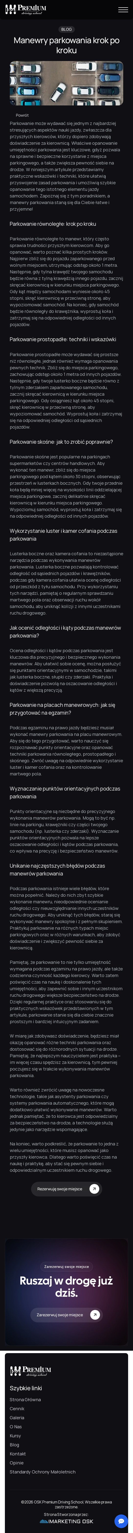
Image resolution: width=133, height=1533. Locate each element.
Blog (14, 1445)
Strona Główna (25, 1399)
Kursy (15, 1436)
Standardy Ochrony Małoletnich (43, 1472)
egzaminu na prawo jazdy (54, 727)
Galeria (17, 1417)
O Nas (16, 1427)
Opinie (16, 1463)
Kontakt (18, 1454)
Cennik (17, 1408)
